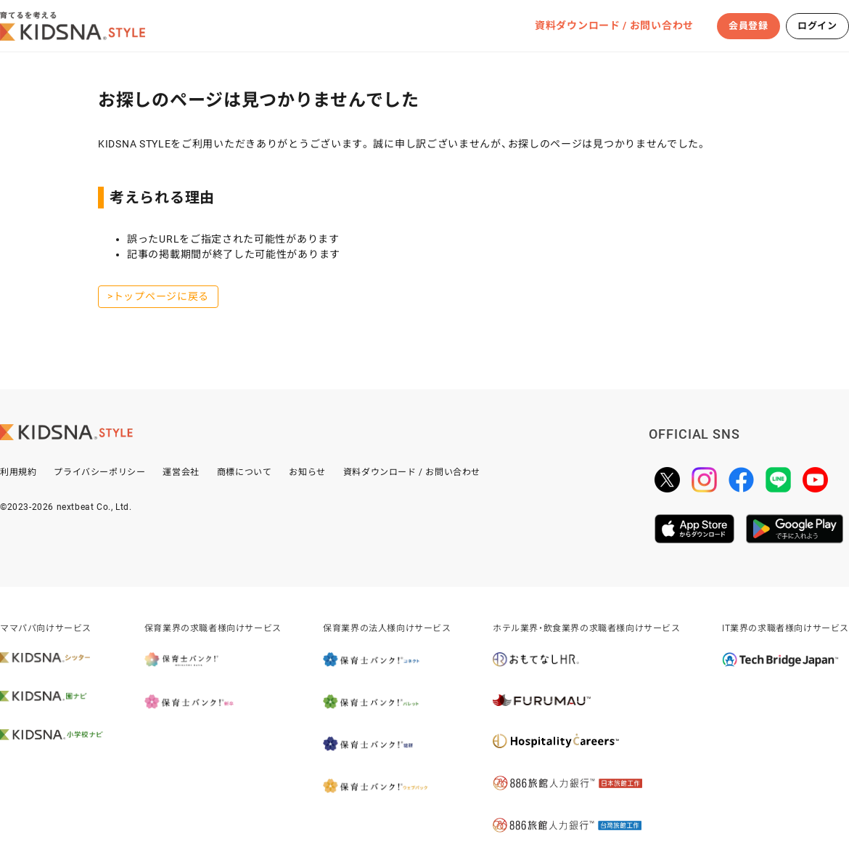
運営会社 (181, 472)
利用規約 (18, 472)
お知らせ (307, 472)
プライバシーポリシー (99, 472)
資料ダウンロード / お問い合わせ (614, 25)
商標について (244, 472)
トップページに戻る (161, 296)
